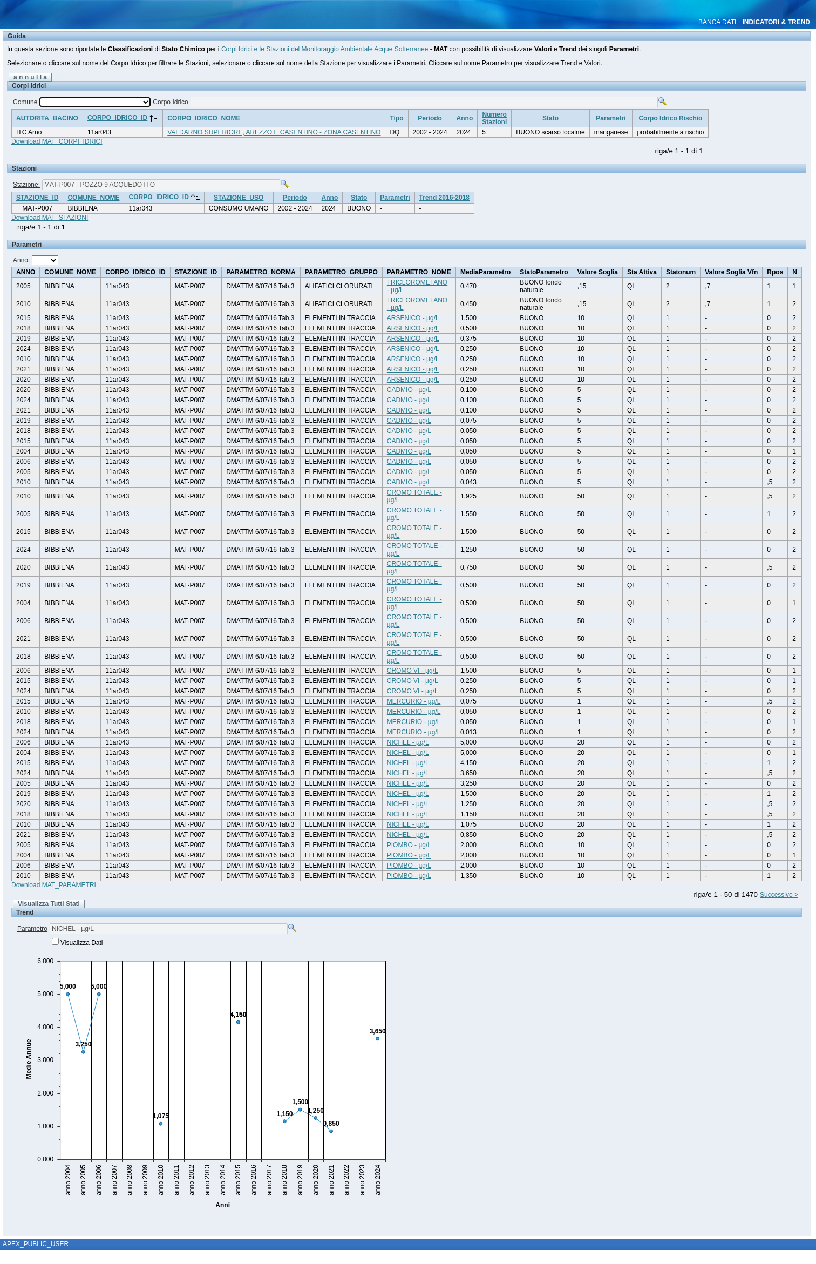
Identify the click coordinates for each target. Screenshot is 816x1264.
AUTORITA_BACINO (47, 118)
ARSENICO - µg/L (413, 318)
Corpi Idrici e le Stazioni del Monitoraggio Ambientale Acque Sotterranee (325, 49)
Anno (465, 118)
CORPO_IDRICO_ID (117, 117)
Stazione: (26, 184)
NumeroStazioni (494, 118)
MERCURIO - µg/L (414, 701)
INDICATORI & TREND (776, 22)
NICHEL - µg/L (408, 742)
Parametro (32, 928)
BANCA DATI (717, 22)
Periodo (430, 118)
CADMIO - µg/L (409, 390)
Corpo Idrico (170, 102)
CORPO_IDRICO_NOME (203, 118)
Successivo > (779, 894)
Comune (25, 102)
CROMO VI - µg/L (412, 670)
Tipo (396, 118)
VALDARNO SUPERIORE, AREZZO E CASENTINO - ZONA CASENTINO (273, 132)
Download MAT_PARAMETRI (53, 885)
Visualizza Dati (81, 943)
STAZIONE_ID (37, 197)
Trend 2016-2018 (444, 197)
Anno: (21, 260)
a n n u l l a (30, 77)
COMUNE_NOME (93, 197)
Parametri (610, 118)
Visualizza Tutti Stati (49, 904)
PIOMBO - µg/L (409, 845)
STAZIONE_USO (238, 197)
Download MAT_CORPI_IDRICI (57, 141)
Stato (550, 118)
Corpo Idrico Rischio (670, 118)
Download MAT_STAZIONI (49, 217)
